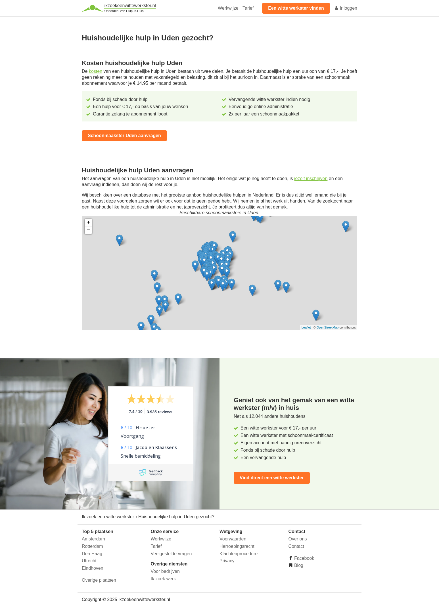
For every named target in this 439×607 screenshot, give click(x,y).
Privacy (227, 560)
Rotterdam (92, 546)
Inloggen (345, 8)
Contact (296, 546)
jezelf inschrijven (310, 178)
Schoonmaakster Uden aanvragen (124, 135)
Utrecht (89, 560)
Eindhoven (92, 568)
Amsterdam (93, 538)
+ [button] (88, 222)
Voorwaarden (233, 538)
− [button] (88, 230)
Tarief (248, 8)
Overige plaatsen (99, 580)
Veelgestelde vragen (171, 553)
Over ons (298, 538)
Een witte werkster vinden (296, 8)
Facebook (303, 558)
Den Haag (92, 553)
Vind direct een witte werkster (272, 477)
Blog (298, 565)
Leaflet (306, 327)
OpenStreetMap (328, 327)
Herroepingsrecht (237, 546)
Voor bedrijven (165, 571)
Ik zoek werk (163, 578)
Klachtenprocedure (239, 553)
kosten (95, 71)
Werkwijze (228, 8)
